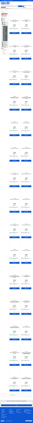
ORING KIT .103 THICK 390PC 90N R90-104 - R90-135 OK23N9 (26, 72)
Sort (1, 10)
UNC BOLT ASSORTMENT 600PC (26, 327)
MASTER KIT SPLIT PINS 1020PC (26, 250)
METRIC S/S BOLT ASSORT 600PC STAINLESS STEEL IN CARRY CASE (14, 327)
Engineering (4, 19)
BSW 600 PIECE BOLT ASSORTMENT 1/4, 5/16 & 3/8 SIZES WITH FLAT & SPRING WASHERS (15, 277)
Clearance (4, 53)
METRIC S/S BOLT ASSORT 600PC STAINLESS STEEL (26, 302)
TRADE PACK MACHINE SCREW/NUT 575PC (14, 225)
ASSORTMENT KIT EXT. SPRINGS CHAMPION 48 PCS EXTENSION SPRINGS (26, 378)
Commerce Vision (9, 421)
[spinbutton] (15, 31)
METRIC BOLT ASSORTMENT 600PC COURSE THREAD (26, 276)
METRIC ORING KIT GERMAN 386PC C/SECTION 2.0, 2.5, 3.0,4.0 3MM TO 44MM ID (26, 98)
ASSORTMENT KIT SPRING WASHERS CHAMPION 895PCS (14, 378)
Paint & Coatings (5, 45)
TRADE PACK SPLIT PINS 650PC (14, 148)
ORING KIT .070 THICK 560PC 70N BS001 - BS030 (14, 46)
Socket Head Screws (4, 35)
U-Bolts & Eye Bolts (4, 40)
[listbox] (4, 12)
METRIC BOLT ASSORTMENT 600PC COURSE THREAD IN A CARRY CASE (14, 302)
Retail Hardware (5, 32)
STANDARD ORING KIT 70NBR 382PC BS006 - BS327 (14, 21)
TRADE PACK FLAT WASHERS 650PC (14, 199)
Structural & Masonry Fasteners (4, 38)
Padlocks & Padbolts (4, 31)
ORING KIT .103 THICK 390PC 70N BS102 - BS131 (14, 72)
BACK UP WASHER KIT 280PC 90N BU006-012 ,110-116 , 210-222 (14, 97)
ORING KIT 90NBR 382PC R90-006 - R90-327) (26, 21)
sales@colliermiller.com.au (27, 412)
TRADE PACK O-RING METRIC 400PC (26, 148)
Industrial (4, 20)
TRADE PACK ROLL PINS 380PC (14, 250)
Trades (3, 48)
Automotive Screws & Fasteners (4, 28)
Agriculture (4, 18)
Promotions (7, 7)
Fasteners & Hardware (4, 24)
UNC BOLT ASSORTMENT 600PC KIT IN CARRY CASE (14, 353)
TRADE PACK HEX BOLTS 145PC (26, 199)
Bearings (4, 23)
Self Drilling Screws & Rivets (5, 33)
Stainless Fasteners (4, 36)
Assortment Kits (5, 26)
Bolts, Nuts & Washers (4, 29)
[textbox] (16, 3)
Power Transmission (4, 46)
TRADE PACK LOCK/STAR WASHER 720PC (14, 174)
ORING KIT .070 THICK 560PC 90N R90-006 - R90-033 (26, 46)
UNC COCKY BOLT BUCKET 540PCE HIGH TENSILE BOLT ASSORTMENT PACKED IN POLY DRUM (26, 353)
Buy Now (15, 58)
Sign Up (17, 405)
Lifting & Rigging (5, 44)
